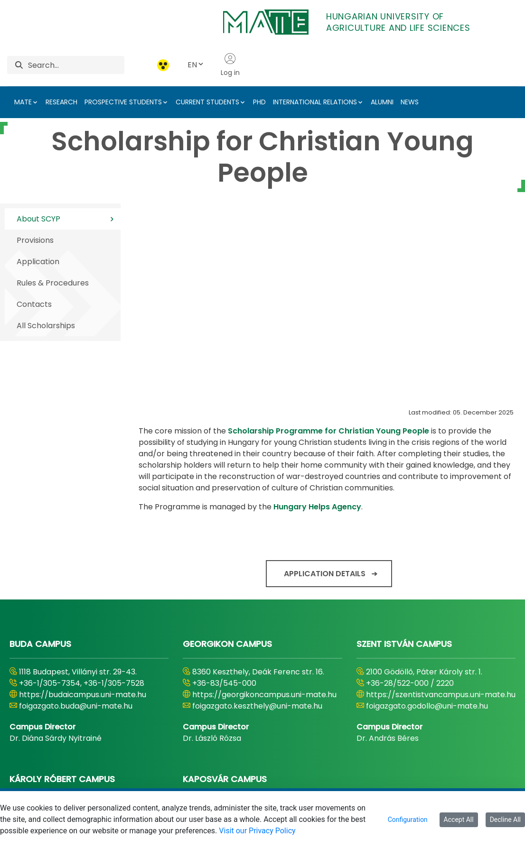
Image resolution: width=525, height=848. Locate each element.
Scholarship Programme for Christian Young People (328, 254)
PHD (259, 102)
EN (196, 64)
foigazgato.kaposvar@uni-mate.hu (257, 676)
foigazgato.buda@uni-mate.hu (75, 529)
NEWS (410, 102)
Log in (230, 65)
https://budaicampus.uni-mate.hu (82, 518)
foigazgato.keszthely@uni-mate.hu (257, 529)
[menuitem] (196, 779)
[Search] (76, 65)
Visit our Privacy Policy (257, 830)
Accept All (459, 819)
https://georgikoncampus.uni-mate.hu (264, 518)
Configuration (408, 819)
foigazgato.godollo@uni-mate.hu (427, 529)
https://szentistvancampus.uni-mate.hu (441, 518)
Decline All (505, 819)
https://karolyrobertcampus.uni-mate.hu (81, 659)
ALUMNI (382, 102)
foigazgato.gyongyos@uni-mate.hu (84, 676)
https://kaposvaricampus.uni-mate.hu (264, 664)
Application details (325, 397)
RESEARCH (61, 102)
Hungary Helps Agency (317, 330)
